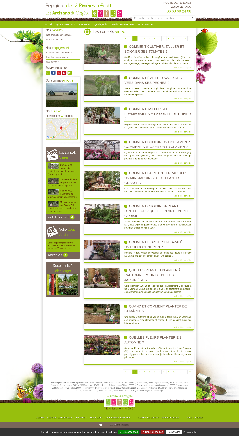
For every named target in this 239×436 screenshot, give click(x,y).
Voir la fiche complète (182, 68)
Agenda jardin (100, 24)
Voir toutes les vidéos (61, 217)
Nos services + (53, 62)
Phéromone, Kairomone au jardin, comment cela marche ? (62, 193)
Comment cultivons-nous (59, 417)
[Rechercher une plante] (161, 18)
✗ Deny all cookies (153, 432)
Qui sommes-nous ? (65, 24)
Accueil (48, 24)
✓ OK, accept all (129, 432)
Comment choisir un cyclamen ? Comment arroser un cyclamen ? (157, 144)
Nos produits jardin (55, 39)
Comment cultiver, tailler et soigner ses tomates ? (154, 49)
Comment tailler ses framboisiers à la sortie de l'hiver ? (157, 113)
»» (190, 39)
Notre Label (96, 417)
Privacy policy (191, 432)
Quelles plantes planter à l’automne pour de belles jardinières (152, 275)
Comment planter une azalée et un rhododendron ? (157, 244)
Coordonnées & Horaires (122, 24)
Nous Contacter (145, 24)
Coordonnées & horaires (118, 417)
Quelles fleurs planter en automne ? (152, 340)
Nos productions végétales (58, 35)
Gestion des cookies (148, 417)
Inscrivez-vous (58, 255)
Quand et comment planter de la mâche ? (155, 308)
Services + (81, 417)
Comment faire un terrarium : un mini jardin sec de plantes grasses (155, 178)
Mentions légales (170, 417)
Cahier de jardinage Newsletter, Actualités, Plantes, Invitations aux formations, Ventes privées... (62, 245)
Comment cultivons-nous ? (59, 52)
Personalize (174, 432)
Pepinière (78, 5)
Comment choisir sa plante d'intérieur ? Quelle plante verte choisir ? (156, 211)
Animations (84, 24)
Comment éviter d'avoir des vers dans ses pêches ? (153, 80)
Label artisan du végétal (57, 57)
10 (174, 39)
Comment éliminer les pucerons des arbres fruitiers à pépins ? (62, 182)
